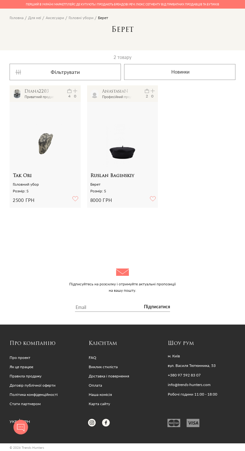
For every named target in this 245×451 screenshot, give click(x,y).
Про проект (20, 357)
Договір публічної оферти (33, 385)
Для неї (34, 17)
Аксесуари (55, 17)
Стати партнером (25, 403)
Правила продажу (25, 376)
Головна (17, 17)
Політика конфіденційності (34, 394)
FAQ (92, 357)
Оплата (95, 385)
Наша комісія (100, 394)
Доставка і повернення (109, 376)
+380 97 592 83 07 (184, 375)
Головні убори (81, 17)
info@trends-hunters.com (189, 385)
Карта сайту (99, 403)
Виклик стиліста (103, 366)
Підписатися (157, 307)
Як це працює (21, 366)
